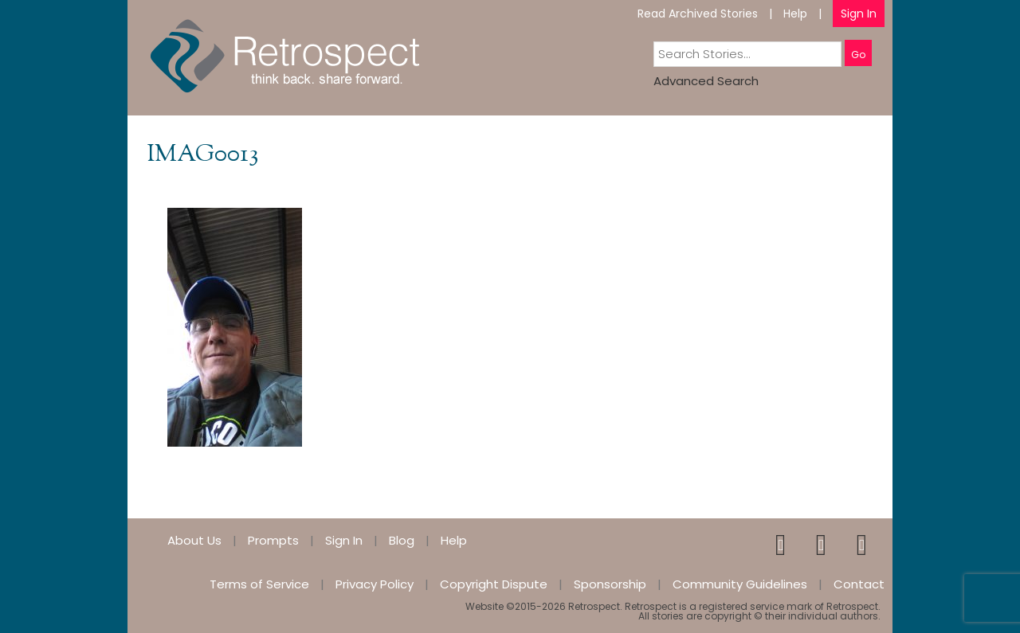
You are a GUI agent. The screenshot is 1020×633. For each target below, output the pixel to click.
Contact (859, 584)
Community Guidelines (740, 584)
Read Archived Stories (698, 13)
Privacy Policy (374, 584)
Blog (401, 540)
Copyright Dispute (493, 584)
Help (795, 13)
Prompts (273, 540)
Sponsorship (610, 584)
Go (858, 54)
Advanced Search (706, 80)
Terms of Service (259, 584)
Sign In (859, 13)
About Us (194, 540)
